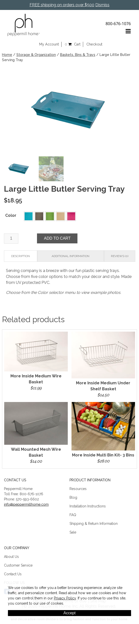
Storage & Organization (36, 55)
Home (7, 55)
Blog (73, 497)
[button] (28, 215)
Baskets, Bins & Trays (77, 55)
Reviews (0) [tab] (119, 255)
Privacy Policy (65, 598)
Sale (73, 532)
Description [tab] (20, 255)
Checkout (94, 44)
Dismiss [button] (102, 4)
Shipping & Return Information (94, 523)
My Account (49, 44)
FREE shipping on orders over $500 (62, 4)
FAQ (73, 514)
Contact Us (13, 573)
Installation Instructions (88, 505)
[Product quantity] (11, 238)
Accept (70, 613)
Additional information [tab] (70, 255)
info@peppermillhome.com (26, 504)
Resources (78, 488)
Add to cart (57, 237)
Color (10, 214)
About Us (11, 556)
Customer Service (18, 565)
